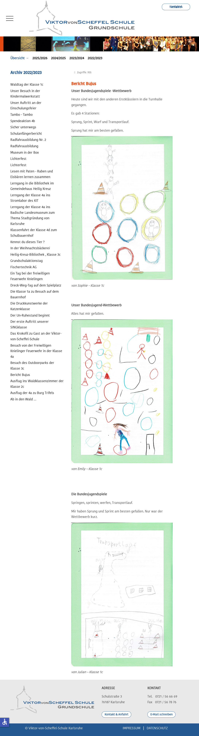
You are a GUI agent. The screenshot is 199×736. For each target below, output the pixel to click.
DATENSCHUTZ (157, 728)
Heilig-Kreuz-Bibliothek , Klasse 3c (35, 254)
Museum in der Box (24, 152)
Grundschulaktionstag (26, 261)
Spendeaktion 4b (22, 121)
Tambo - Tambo (21, 114)
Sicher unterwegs (23, 127)
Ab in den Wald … (23, 399)
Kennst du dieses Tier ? (27, 242)
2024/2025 (58, 58)
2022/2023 (95, 58)
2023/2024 (76, 58)
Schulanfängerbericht (26, 133)
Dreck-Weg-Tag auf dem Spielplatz (35, 285)
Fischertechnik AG (23, 267)
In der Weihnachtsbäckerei (30, 248)
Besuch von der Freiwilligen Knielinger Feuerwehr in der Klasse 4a (36, 351)
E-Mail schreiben (161, 714)
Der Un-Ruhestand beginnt (30, 315)
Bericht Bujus (20, 375)
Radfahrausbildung (24, 146)
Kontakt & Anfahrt (175, 7)
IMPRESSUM (131, 728)
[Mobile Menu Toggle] (8, 18)
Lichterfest (18, 159)
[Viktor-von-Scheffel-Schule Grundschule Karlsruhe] (83, 18)
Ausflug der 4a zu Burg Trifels (32, 393)
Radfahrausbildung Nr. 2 (28, 140)
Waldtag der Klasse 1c (26, 84)
